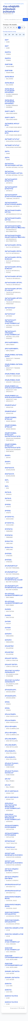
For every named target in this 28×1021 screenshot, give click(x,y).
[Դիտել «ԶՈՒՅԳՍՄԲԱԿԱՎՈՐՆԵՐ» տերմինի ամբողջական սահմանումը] (14, 886)
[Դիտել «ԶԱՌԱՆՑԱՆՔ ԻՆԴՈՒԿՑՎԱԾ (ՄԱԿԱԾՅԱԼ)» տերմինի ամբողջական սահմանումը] (14, 92)
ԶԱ (5, 34)
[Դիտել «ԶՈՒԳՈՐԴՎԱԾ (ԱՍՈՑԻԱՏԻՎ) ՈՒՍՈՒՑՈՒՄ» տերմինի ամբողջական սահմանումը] (14, 855)
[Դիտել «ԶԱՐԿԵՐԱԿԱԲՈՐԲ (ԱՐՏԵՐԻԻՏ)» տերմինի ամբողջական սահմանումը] (14, 181)
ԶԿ (23, 34)
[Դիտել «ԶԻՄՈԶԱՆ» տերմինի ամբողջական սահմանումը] (14, 555)
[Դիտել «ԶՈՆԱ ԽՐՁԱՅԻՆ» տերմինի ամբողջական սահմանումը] (14, 715)
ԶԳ (13, 34)
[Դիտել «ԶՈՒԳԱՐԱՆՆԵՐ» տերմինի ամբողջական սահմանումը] (14, 842)
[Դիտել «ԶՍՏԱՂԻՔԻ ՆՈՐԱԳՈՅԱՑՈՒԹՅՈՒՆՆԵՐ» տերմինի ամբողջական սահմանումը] (14, 958)
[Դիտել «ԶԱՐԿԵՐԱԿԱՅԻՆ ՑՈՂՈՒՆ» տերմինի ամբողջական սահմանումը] (14, 277)
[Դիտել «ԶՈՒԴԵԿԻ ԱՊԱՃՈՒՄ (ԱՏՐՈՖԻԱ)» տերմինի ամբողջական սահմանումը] (14, 871)
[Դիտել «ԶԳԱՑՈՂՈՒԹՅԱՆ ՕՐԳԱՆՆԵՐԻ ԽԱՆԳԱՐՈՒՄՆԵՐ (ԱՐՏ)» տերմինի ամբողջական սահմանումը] (14, 436)
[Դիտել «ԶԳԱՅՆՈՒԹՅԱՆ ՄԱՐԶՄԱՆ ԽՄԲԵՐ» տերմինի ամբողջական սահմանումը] (14, 357)
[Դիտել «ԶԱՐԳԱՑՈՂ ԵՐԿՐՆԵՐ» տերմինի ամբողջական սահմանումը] (14, 140)
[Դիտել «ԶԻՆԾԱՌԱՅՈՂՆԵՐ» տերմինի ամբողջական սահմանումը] (14, 567)
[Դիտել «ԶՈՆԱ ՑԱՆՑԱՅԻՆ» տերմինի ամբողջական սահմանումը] (14, 740)
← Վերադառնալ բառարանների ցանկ (13, 3)
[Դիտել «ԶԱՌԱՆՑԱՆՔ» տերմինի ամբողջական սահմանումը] (14, 78)
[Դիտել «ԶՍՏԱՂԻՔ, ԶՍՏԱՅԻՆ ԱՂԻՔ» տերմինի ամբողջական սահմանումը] (14, 929)
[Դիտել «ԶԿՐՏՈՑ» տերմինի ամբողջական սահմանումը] (14, 623)
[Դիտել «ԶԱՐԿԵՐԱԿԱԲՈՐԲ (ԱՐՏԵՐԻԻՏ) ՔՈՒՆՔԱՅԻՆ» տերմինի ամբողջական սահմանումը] (14, 197)
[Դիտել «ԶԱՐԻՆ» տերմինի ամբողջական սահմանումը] (14, 152)
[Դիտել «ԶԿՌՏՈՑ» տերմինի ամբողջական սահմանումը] (14, 610)
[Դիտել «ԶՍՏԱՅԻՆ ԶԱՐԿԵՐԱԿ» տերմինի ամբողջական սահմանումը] (14, 972)
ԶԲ (9, 34)
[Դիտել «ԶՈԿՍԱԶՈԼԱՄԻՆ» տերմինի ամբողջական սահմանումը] (14, 691)
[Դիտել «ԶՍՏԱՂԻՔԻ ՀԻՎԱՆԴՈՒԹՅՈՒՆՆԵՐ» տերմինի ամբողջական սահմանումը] (14, 942)
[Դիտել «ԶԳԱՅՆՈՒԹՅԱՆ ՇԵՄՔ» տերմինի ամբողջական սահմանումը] (14, 375)
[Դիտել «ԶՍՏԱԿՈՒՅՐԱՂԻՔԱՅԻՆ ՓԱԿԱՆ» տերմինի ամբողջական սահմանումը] (14, 899)
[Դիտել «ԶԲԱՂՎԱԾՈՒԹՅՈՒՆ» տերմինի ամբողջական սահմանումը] (14, 343)
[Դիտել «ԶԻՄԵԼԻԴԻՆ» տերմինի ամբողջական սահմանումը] (14, 542)
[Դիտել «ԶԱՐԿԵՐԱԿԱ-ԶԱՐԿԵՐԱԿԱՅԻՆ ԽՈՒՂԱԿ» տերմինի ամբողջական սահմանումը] (14, 165)
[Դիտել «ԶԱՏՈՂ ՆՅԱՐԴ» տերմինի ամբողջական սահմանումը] (14, 112)
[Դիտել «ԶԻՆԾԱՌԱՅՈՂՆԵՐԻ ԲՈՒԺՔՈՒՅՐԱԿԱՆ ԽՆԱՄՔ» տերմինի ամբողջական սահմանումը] (14, 580)
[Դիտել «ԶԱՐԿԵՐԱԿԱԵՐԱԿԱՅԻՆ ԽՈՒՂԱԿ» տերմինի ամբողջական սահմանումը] (14, 212)
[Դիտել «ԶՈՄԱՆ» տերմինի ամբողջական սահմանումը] (14, 703)
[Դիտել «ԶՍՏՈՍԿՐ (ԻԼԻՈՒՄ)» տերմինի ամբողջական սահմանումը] (14, 997)
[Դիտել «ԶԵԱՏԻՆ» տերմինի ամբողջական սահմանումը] (14, 456)
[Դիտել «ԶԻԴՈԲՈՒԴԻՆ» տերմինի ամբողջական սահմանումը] (14, 518)
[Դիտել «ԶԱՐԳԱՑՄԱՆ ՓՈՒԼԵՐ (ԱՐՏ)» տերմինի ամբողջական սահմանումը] (14, 125)
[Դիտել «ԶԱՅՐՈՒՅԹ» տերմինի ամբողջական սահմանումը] (14, 65)
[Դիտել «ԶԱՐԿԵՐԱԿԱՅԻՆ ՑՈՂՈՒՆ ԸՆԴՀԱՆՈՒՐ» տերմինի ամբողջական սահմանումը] (14, 291)
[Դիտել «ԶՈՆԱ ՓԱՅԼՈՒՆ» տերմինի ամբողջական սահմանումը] (14, 752)
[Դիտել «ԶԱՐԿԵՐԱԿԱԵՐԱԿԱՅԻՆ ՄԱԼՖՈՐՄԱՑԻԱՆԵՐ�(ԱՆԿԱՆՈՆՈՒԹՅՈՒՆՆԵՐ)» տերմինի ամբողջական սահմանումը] (14, 229)
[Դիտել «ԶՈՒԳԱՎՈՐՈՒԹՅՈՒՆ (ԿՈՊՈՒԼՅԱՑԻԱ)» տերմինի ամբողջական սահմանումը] (14, 827)
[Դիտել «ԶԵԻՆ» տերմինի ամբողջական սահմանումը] (14, 481)
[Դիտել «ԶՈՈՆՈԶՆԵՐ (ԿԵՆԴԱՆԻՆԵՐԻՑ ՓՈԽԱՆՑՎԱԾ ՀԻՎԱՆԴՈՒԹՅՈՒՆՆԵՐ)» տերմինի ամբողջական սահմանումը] (14, 806)
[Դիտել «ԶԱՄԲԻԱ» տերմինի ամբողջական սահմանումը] (14, 53)
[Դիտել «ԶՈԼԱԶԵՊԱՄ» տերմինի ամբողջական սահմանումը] (14, 647)
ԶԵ (16, 34)
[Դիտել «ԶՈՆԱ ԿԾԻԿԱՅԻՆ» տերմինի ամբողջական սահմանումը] (14, 727)
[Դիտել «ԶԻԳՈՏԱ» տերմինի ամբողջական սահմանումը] (14, 505)
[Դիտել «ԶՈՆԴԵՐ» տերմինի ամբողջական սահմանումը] (14, 780)
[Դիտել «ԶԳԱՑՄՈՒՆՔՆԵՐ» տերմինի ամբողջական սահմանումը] (14, 406)
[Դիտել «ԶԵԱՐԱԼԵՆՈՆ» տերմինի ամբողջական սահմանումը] (14, 469)
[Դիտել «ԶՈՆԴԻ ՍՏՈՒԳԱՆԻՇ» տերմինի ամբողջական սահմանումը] (14, 792)
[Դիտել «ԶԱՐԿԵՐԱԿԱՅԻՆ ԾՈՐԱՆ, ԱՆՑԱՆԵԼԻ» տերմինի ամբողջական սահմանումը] (14, 260)
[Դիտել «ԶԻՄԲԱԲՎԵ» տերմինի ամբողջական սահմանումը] (14, 530)
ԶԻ (20, 34)
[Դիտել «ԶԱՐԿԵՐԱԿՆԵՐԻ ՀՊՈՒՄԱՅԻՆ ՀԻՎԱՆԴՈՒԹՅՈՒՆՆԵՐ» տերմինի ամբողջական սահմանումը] (14, 323)
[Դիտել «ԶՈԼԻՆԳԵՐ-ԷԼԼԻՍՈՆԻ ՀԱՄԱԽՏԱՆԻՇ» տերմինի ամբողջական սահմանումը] (14, 673)
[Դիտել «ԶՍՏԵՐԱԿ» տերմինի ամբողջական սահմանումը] (14, 985)
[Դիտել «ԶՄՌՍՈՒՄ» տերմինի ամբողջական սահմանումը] (14, 635)
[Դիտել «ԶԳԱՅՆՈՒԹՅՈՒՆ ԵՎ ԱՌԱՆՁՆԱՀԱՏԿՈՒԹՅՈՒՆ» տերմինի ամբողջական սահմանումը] (14, 389)
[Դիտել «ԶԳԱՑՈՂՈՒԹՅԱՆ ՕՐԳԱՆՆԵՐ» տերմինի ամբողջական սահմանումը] (14, 419)
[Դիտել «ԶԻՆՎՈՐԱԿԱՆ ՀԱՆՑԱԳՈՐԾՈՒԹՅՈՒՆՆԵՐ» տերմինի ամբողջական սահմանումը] (14, 595)
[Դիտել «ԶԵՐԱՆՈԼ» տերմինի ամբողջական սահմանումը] (14, 493)
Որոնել (25, 19)
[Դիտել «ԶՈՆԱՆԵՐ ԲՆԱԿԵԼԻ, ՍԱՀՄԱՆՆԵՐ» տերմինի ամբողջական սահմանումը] (14, 765)
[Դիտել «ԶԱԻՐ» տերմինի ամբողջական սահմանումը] (14, 41)
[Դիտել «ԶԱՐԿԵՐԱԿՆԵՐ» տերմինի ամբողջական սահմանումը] (14, 309)
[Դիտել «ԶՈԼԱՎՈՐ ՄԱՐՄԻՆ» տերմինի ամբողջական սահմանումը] (14, 659)
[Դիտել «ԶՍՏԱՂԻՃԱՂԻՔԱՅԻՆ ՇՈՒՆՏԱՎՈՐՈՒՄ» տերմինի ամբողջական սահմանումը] (14, 914)
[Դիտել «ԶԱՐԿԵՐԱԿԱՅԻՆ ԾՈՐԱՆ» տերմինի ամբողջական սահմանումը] (14, 246)
